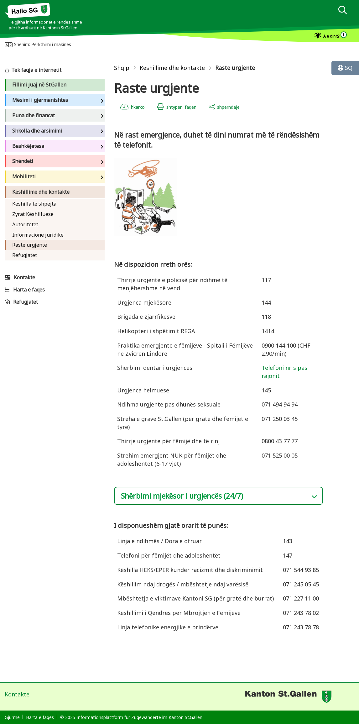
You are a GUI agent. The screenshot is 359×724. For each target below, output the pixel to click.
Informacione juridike (38, 234)
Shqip (121, 67)
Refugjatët (24, 255)
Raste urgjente (29, 244)
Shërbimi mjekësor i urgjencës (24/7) (182, 496)
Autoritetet (25, 224)
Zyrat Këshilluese (33, 214)
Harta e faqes (40, 717)
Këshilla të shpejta (34, 203)
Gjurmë (12, 717)
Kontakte (17, 694)
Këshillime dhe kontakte (172, 67)
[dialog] (342, 11)
